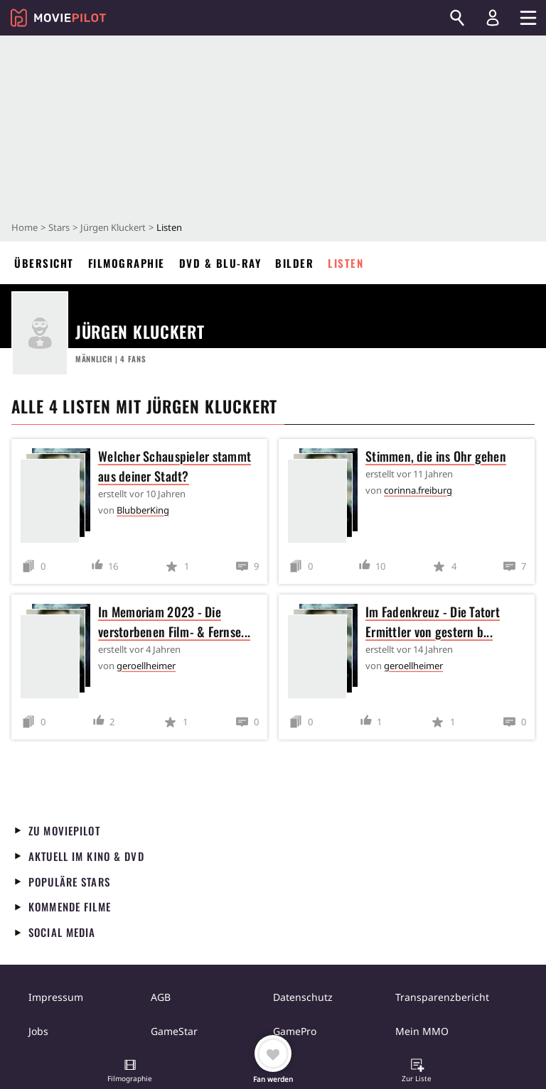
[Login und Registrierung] (492, 18)
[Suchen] (457, 18)
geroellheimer (146, 665)
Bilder (294, 263)
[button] (130, 1071)
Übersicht (44, 263)
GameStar (174, 1031)
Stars (59, 227)
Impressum (55, 997)
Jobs (38, 1031)
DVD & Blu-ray (220, 263)
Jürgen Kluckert (113, 227)
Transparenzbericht (442, 997)
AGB (161, 997)
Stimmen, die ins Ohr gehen (435, 456)
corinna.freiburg (418, 490)
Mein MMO (422, 1031)
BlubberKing (143, 510)
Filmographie (126, 263)
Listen (345, 263)
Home (24, 227)
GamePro (294, 1031)
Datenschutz (303, 997)
